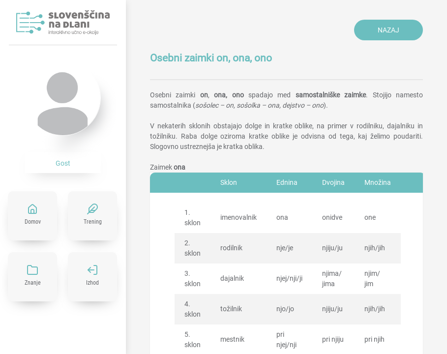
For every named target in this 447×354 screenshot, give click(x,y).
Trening (93, 221)
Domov (33, 221)
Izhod (92, 282)
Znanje (33, 282)
